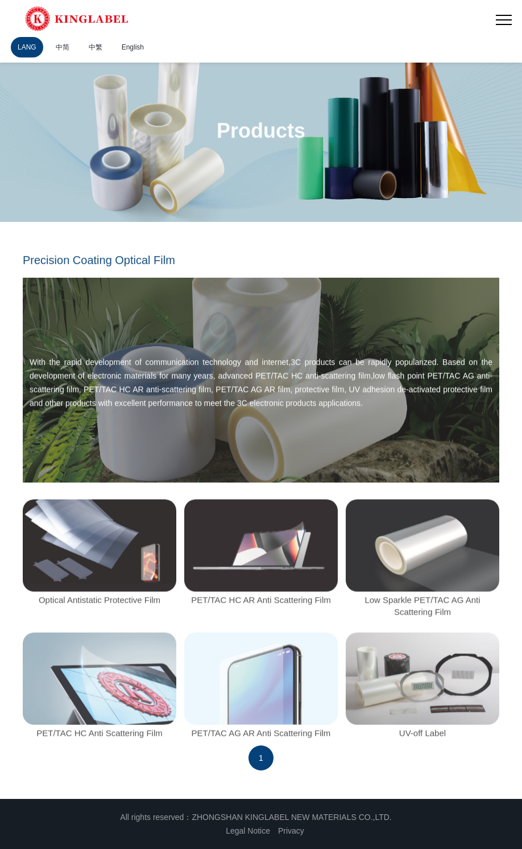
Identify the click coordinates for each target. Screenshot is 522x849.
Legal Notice (248, 830)
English (133, 47)
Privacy (291, 830)
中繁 (95, 47)
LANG (27, 47)
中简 (62, 47)
